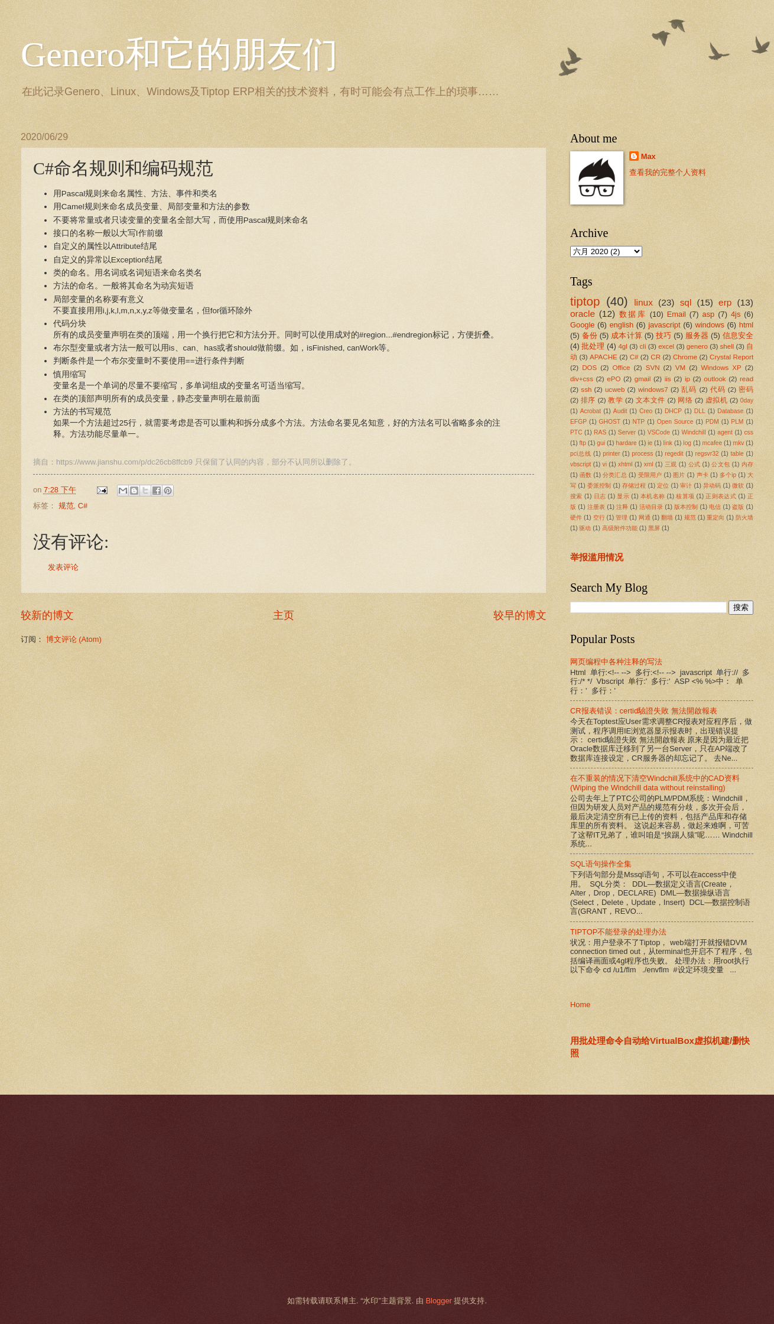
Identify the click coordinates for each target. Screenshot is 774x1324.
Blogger (438, 1300)
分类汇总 (615, 475)
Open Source (675, 421)
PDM (712, 421)
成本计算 (626, 335)
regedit (674, 453)
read (746, 378)
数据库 (632, 314)
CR (656, 357)
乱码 (689, 389)
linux (643, 302)
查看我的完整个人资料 (667, 172)
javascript (664, 324)
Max (648, 156)
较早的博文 (520, 615)
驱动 (585, 528)
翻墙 (667, 517)
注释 (622, 507)
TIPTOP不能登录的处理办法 (618, 931)
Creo (645, 411)
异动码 (712, 485)
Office (621, 367)
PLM (737, 421)
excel (666, 346)
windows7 (653, 389)
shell (727, 346)
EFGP (578, 421)
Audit (620, 411)
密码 (746, 389)
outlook (715, 378)
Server (627, 432)
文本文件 (650, 400)
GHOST (610, 421)
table (736, 453)
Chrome (685, 357)
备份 (589, 335)
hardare (626, 443)
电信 (715, 507)
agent (725, 432)
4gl (622, 346)
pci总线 (580, 453)
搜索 (576, 496)
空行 (599, 517)
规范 (66, 505)
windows (709, 324)
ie (650, 443)
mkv (738, 443)
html (746, 324)
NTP (639, 421)
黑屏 (654, 528)
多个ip (728, 475)
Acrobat (590, 411)
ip (687, 378)
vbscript (580, 464)
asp (709, 314)
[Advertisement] (372, 1195)
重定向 (715, 517)
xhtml (625, 464)
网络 (685, 400)
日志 (600, 496)
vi (605, 464)
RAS (600, 432)
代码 (718, 389)
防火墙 (744, 517)
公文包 (720, 464)
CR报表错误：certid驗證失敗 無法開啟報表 (643, 710)
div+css (581, 378)
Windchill (693, 432)
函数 (585, 475)
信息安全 (738, 335)
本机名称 (652, 496)
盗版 (738, 507)
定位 (663, 485)
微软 (738, 485)
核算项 (685, 496)
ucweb (615, 389)
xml (648, 464)
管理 (621, 517)
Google (582, 324)
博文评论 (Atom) (74, 639)
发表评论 (63, 567)
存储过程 (634, 485)
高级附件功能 (620, 528)
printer (611, 453)
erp (724, 302)
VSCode (659, 432)
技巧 (663, 335)
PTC (576, 432)
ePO (613, 378)
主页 (283, 615)
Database (730, 411)
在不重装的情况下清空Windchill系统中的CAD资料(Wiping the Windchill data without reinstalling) (655, 782)
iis (668, 378)
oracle (582, 314)
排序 (588, 400)
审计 (686, 485)
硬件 (576, 517)
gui (601, 443)
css (748, 432)
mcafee (712, 443)
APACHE (603, 357)
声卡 (702, 475)
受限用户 (650, 475)
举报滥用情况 (596, 557)
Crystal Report (731, 357)
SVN (653, 367)
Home (580, 1004)
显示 (623, 496)
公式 (694, 464)
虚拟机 (716, 400)
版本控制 (686, 507)
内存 (747, 464)
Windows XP (721, 367)
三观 (671, 464)
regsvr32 (707, 453)
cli (643, 346)
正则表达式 (720, 496)
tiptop (585, 301)
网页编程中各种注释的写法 (616, 661)
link (668, 443)
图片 (679, 475)
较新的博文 (47, 615)
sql (686, 302)
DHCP (673, 411)
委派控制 (599, 485)
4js (735, 314)
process (642, 453)
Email (676, 314)
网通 (645, 517)
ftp (582, 443)
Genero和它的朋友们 (179, 54)
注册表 (596, 507)
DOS (589, 367)
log (687, 443)
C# (82, 505)
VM (680, 367)
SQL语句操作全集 (601, 863)
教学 (615, 400)
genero (697, 346)
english (621, 324)
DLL (699, 411)
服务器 (697, 335)
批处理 (592, 346)
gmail (643, 378)
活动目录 (651, 507)
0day (746, 400)
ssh (586, 389)
